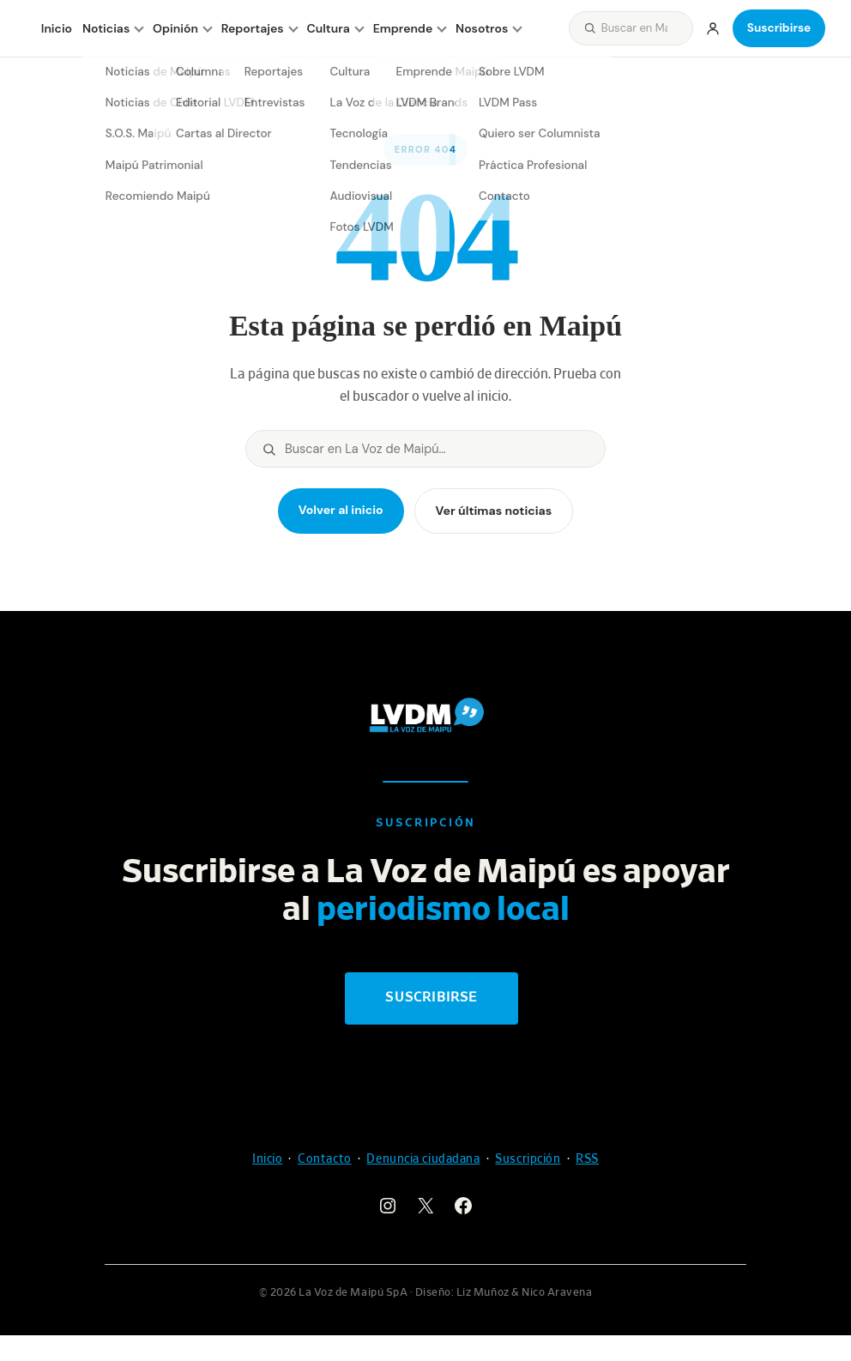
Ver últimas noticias (494, 510)
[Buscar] (643, 28)
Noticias (106, 28)
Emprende (403, 28)
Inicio (56, 28)
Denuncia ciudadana (423, 1159)
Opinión (175, 28)
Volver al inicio (341, 509)
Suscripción (527, 1159)
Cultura (328, 28)
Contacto (324, 1159)
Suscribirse (779, 28)
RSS (587, 1159)
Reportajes (252, 28)
